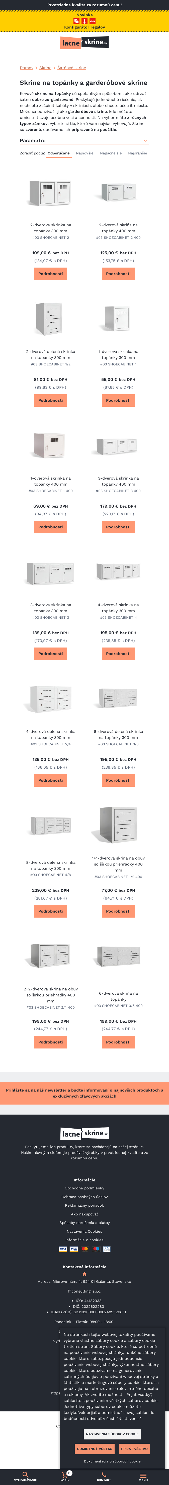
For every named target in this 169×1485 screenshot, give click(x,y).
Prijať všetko (134, 1449)
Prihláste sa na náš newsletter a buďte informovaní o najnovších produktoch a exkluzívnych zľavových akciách (84, 1093)
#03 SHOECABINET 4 (118, 617)
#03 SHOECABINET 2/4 (51, 744)
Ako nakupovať (84, 1214)
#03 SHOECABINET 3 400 (118, 491)
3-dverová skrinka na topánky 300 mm (50, 607)
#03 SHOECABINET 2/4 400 (51, 1007)
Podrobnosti (50, 273)
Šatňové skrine (71, 67)
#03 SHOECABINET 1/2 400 (118, 877)
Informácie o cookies (84, 1240)
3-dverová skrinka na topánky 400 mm (118, 481)
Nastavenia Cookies (84, 1231)
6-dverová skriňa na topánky (118, 996)
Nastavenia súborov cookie (112, 1434)
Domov (26, 67)
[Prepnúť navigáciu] (143, 1477)
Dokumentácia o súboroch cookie (112, 1461)
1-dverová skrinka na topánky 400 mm (51, 481)
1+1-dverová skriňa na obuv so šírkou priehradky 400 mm (118, 864)
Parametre (84, 140)
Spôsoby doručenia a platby (84, 1222)
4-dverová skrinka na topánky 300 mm (118, 607)
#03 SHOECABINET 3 (50, 617)
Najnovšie (85, 153)
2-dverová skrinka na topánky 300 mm (50, 228)
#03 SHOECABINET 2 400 (118, 238)
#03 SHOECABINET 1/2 (50, 364)
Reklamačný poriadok (84, 1205)
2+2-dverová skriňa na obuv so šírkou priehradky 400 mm (51, 995)
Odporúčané (59, 153)
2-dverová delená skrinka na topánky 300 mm (50, 354)
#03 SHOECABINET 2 (50, 238)
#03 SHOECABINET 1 (118, 364)
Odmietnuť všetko (94, 1449)
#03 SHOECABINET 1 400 (51, 491)
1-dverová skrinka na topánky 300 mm (118, 354)
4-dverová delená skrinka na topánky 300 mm (50, 734)
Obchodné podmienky (84, 1188)
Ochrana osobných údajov (84, 1197)
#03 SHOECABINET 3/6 (118, 744)
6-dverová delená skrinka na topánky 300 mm (118, 734)
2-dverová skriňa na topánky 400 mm (118, 228)
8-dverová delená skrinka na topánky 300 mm (50, 865)
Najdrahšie (137, 153)
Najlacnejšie (111, 153)
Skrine (45, 67)
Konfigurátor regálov (84, 27)
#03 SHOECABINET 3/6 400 (118, 1006)
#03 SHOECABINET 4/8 (50, 875)
